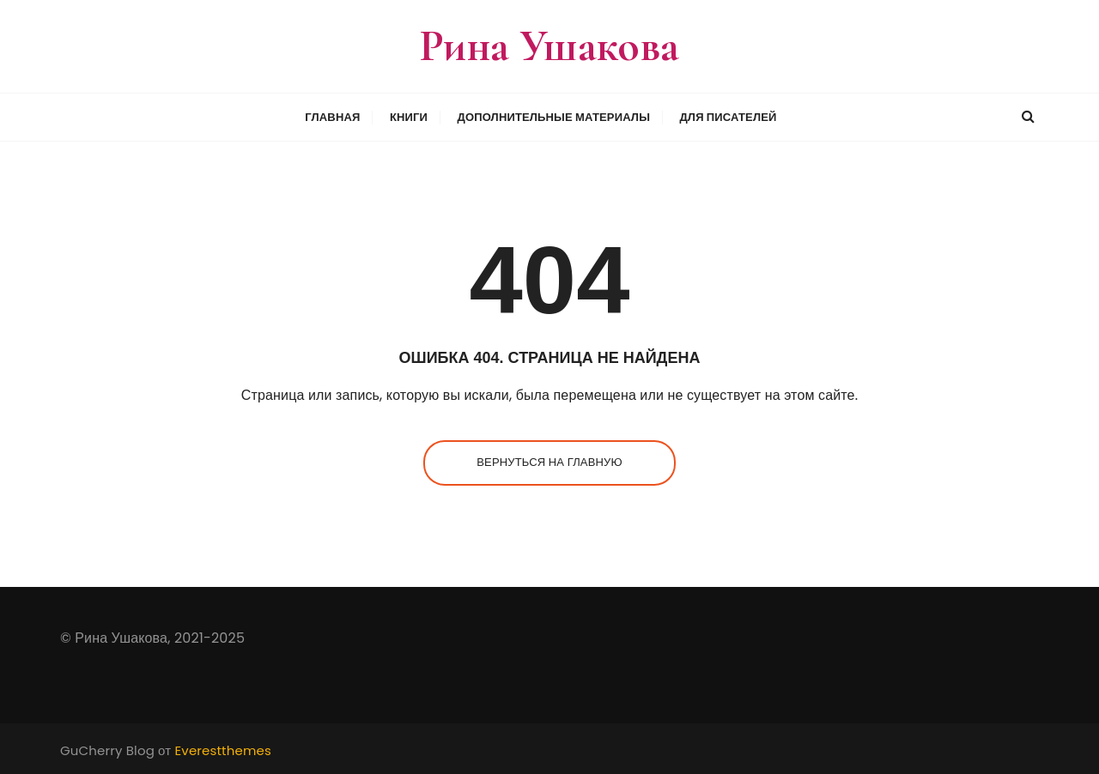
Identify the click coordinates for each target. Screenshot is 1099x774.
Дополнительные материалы (554, 117)
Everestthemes (222, 750)
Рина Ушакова (550, 46)
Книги (409, 117)
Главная (332, 117)
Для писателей (727, 117)
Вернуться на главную (549, 462)
